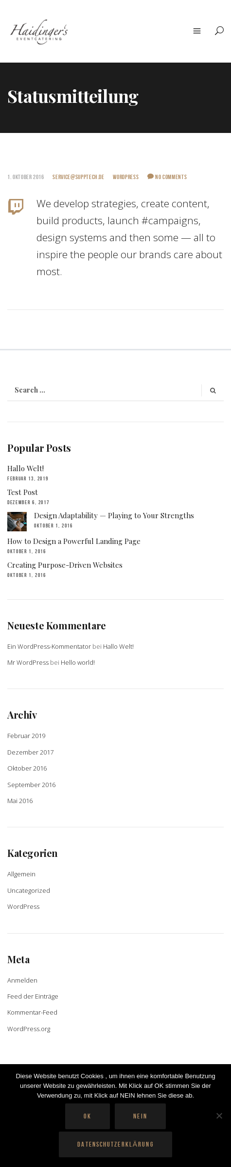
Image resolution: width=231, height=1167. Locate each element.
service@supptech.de (78, 177)
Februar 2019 (26, 735)
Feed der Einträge (32, 996)
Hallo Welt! (25, 468)
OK (87, 1116)
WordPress (126, 177)
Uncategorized (28, 890)
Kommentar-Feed (32, 1012)
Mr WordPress (28, 662)
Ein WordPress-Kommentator (49, 646)
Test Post (22, 492)
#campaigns (170, 220)
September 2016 (31, 784)
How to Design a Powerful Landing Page (74, 541)
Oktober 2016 (27, 768)
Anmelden (22, 980)
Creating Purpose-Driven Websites (65, 565)
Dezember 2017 (30, 752)
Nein (140, 1116)
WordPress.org (28, 1028)
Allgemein (21, 874)
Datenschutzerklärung (115, 1144)
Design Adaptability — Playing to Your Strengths (114, 515)
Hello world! (78, 662)
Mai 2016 (20, 800)
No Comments (167, 177)
